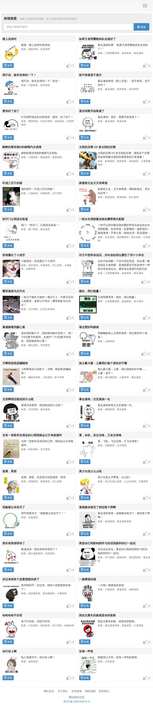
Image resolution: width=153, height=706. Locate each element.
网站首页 (49, 691)
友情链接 (76, 691)
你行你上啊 (9, 651)
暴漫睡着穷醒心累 (13, 327)
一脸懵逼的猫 (87, 579)
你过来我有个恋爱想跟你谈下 (20, 579)
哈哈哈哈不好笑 (12, 615)
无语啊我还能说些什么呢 (18, 399)
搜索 (141, 27)
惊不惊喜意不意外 (90, 75)
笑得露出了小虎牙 (13, 255)
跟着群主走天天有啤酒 (93, 183)
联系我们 (104, 691)
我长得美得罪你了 (13, 543)
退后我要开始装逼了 (91, 111)
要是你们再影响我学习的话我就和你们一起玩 (107, 543)
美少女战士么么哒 (90, 471)
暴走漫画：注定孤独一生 (94, 399)
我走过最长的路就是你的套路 (97, 615)
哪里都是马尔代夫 (13, 291)
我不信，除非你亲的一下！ (19, 75)
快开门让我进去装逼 (15, 219)
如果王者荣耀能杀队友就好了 (97, 39)
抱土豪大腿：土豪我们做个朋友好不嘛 (103, 363)
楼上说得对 (9, 39)
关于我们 (62, 691)
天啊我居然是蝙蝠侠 (15, 363)
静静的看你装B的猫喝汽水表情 (21, 147)
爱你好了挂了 (10, 111)
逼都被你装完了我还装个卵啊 (97, 507)
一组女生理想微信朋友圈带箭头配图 (101, 219)
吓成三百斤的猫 (12, 183)
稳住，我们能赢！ (90, 291)
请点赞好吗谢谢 (89, 327)
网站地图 (90, 691)
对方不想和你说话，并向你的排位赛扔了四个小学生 (111, 255)
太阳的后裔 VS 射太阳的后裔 (97, 147)
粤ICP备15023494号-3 (76, 701)
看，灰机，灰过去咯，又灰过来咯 (100, 435)
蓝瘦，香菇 (9, 471)
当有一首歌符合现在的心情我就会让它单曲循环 (32, 435)
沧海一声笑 (86, 651)
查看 (8, 65)
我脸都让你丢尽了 (13, 507)
